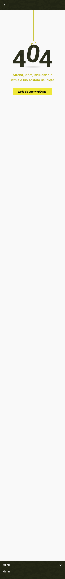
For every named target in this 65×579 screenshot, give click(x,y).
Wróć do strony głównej (32, 91)
